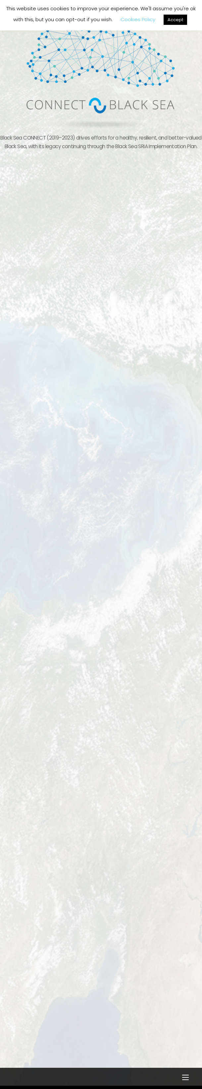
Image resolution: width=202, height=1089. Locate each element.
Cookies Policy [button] (138, 19)
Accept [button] (175, 20)
